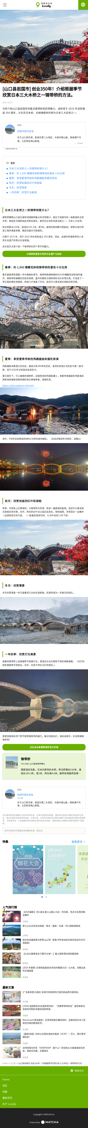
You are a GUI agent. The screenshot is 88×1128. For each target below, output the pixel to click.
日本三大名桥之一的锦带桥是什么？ (29, 168)
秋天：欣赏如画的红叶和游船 (25, 183)
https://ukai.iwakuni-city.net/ (18, 385)
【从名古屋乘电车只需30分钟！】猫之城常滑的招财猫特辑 (50, 953)
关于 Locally (9, 1104)
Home (5, 1079)
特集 (4, 1091)
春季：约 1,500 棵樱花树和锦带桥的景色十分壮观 (37, 173)
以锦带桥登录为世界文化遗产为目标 (44, 253)
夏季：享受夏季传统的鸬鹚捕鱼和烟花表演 (33, 178)
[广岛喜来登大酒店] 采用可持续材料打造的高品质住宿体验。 (51, 992)
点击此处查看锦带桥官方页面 (44, 747)
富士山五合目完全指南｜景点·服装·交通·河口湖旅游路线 (51, 925)
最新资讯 (7, 1098)
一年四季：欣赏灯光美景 (23, 192)
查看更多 (77, 841)
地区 (4, 1085)
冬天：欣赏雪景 (18, 187)
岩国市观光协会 (25, 131)
